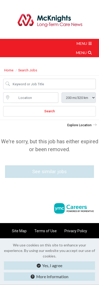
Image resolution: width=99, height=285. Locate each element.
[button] (49, 43)
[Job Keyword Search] (53, 84)
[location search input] (34, 97)
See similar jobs (49, 171)
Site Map (19, 231)
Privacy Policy (75, 231)
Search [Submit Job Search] (49, 111)
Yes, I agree (49, 265)
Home (8, 70)
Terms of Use (45, 231)
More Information (49, 276)
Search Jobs (27, 70)
